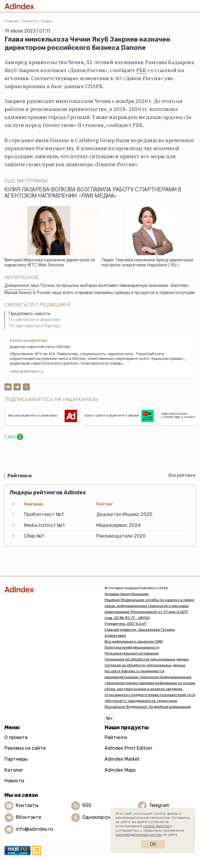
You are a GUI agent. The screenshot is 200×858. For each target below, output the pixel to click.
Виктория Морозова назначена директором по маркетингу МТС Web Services (49, 263)
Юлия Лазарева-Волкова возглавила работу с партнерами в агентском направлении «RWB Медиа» (92, 193)
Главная (11, 21)
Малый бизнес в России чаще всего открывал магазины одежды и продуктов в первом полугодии (99, 293)
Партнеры (16, 759)
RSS (86, 805)
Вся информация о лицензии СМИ (134, 641)
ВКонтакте (28, 817)
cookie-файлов (156, 826)
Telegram (159, 805)
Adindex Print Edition (128, 748)
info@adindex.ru (34, 829)
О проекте (16, 737)
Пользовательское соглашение (132, 653)
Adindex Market (122, 759)
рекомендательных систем (139, 834)
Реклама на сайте (25, 748)
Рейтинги (116, 737)
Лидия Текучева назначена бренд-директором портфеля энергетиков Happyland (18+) (147, 263)
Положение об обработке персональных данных (147, 659)
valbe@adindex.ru (26, 372)
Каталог (13, 770)
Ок (153, 844)
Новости (30, 21)
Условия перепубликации (127, 594)
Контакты (27, 805)
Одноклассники (100, 817)
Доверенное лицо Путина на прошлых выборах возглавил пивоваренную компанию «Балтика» (96, 286)
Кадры (46, 21)
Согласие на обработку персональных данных (145, 665)
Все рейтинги (182, 475)
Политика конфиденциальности (132, 647)
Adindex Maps (120, 770)
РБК (141, 70)
